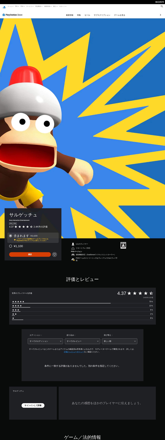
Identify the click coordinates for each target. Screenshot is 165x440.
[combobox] (45, 339)
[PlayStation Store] (13, 12)
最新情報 (47, 6)
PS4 (22, 6)
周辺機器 (38, 6)
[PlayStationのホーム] (4, 6)
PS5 (16, 6)
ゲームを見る (106, 13)
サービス (29, 6)
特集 (65, 13)
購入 (54, 6)
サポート (62, 6)
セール (74, 13)
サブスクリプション (89, 13)
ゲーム (10, 6)
